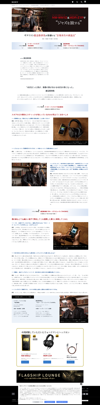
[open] (81, 2)
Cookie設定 (36, 402)
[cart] (77, 2)
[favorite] (72, 2)
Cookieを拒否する (50, 402)
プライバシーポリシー (36, 399)
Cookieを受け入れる (62, 402)
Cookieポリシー (32, 398)
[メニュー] (86, 2)
